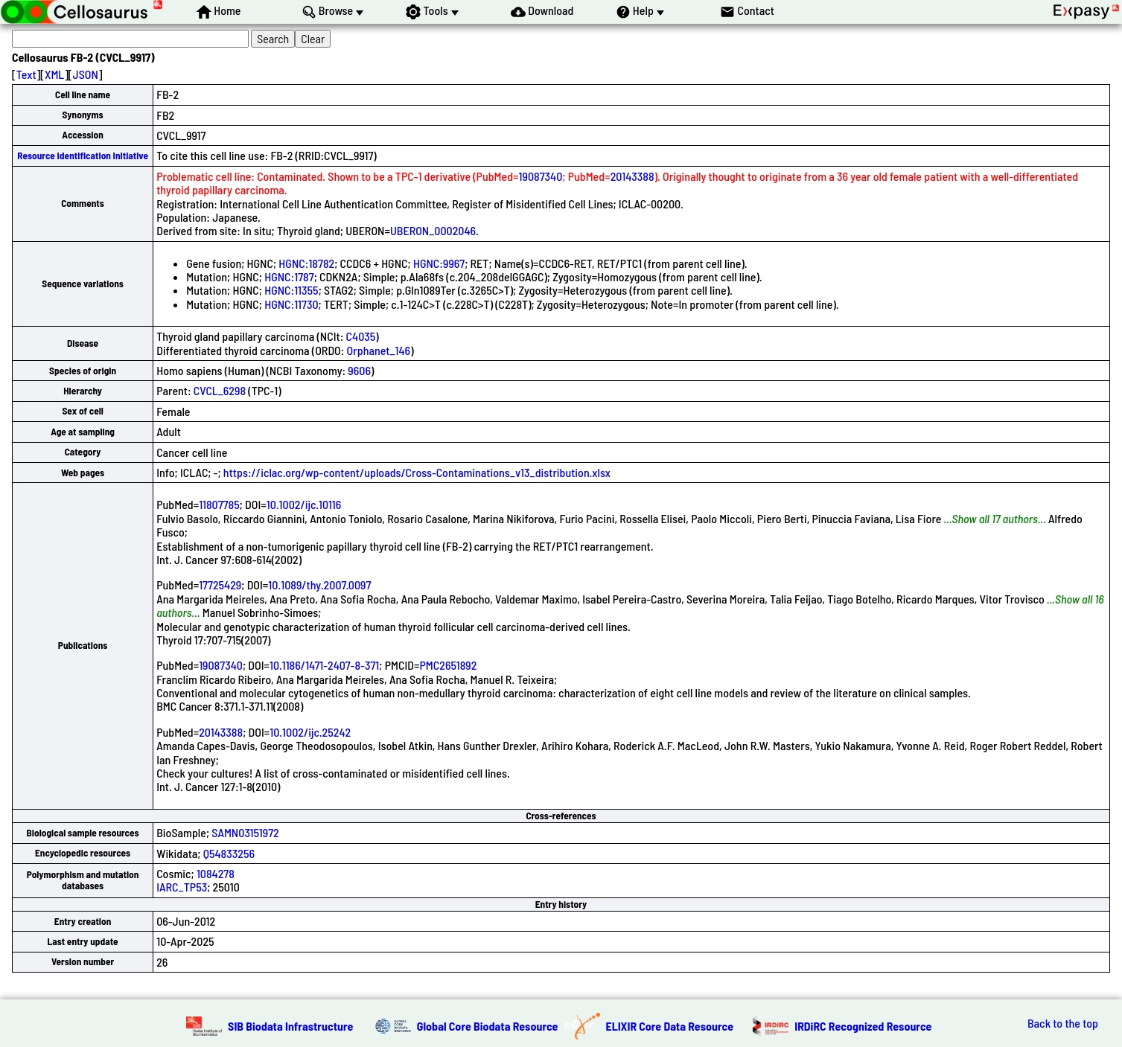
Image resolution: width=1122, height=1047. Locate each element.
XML (54, 74)
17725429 (220, 584)
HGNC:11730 (291, 304)
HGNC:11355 (291, 290)
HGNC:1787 (288, 276)
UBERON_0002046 (433, 230)
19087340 (541, 176)
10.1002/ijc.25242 (310, 732)
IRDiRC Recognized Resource (862, 1026)
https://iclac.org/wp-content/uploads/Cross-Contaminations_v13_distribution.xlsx (417, 472)
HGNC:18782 (306, 263)
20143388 (632, 176)
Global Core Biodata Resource (487, 1026)
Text (26, 74)
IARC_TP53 (181, 887)
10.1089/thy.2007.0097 (319, 584)
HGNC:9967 (439, 263)
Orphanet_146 (379, 350)
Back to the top (1062, 1023)
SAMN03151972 (244, 832)
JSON (85, 74)
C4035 (361, 336)
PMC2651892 (448, 665)
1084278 (216, 873)
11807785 (219, 504)
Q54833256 (229, 853)
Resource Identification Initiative (82, 155)
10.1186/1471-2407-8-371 (324, 665)
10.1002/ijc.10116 (304, 504)
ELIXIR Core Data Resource (670, 1026)
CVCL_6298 (220, 390)
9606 (359, 370)
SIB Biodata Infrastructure (290, 1026)
